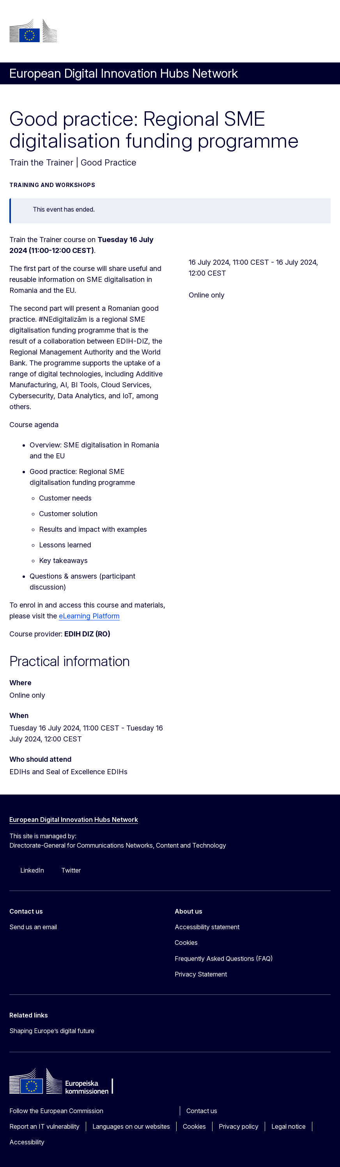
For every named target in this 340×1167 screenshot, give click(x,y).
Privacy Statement (201, 974)
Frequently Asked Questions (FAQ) (224, 958)
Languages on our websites (131, 1126)
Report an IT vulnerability (44, 1126)
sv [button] (188, 30)
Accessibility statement (207, 927)
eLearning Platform (89, 616)
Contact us (201, 1111)
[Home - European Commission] (33, 30)
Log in (187, 13)
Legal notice (288, 1126)
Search (188, 47)
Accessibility (26, 1142)
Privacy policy (239, 1126)
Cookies (194, 1126)
